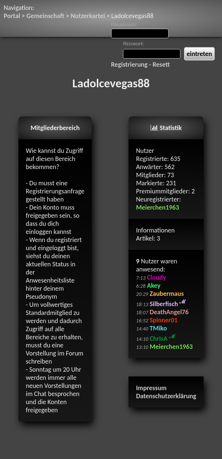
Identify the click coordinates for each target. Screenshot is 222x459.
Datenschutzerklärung (166, 396)
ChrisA (162, 338)
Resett (161, 64)
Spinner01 (164, 320)
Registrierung (129, 64)
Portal (12, 16)
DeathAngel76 (169, 312)
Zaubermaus (167, 294)
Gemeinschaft (45, 16)
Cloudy (156, 277)
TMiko (158, 328)
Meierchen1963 (157, 207)
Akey (153, 285)
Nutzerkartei (88, 16)
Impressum (151, 388)
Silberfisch (168, 304)
